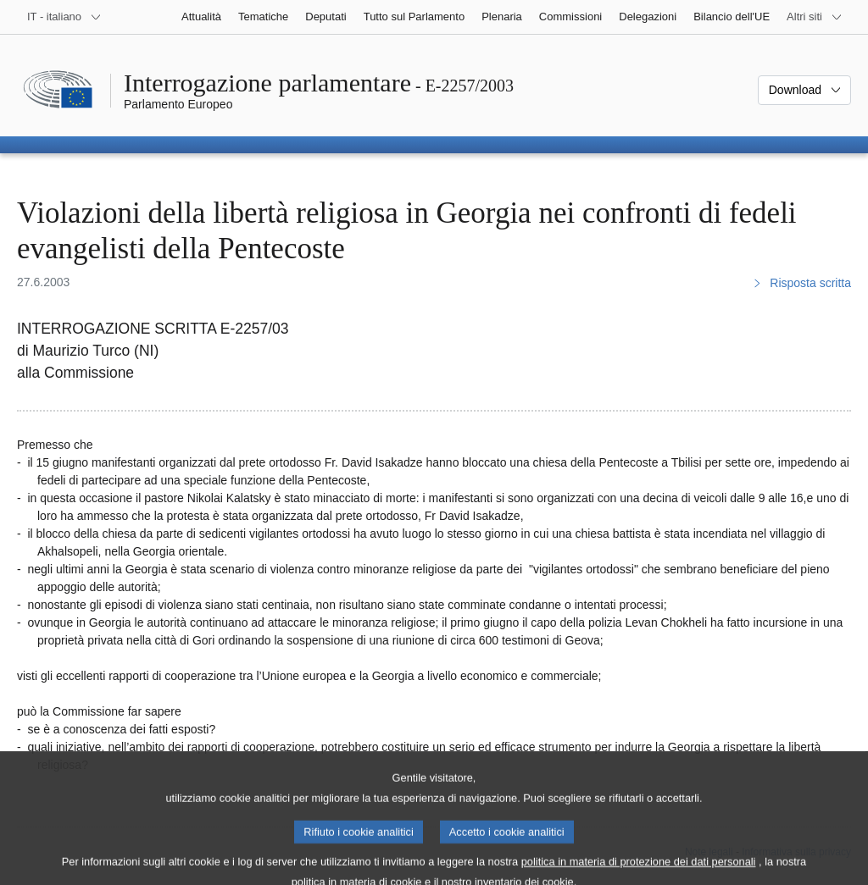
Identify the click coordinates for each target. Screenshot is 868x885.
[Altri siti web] (814, 17)
